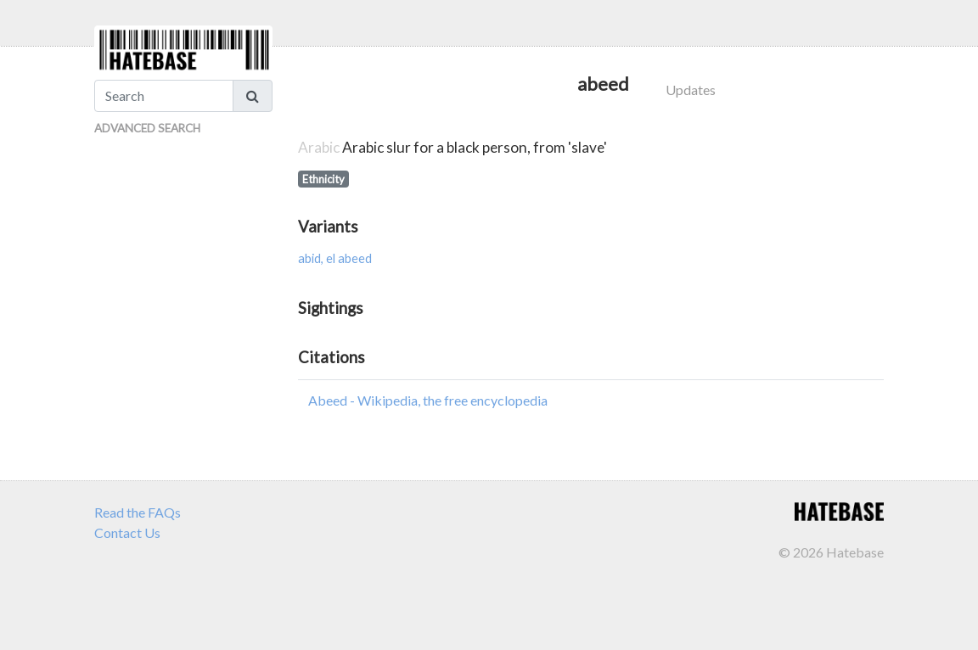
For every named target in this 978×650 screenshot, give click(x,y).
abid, (312, 258)
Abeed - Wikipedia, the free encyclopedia (428, 400)
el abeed (349, 258)
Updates (691, 89)
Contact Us (127, 532)
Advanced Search (147, 128)
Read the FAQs (137, 512)
